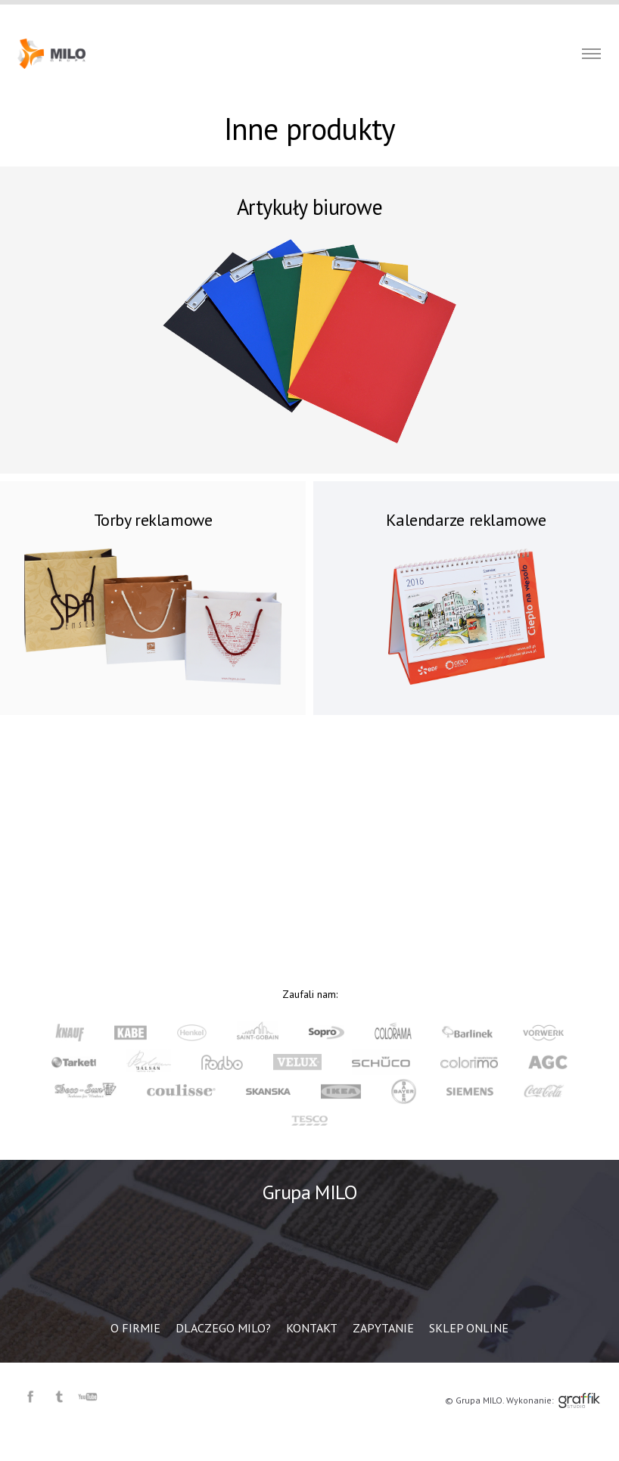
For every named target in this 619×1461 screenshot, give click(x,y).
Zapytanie (432, 15)
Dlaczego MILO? (303, 15)
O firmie (234, 15)
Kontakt (374, 15)
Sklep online (499, 15)
